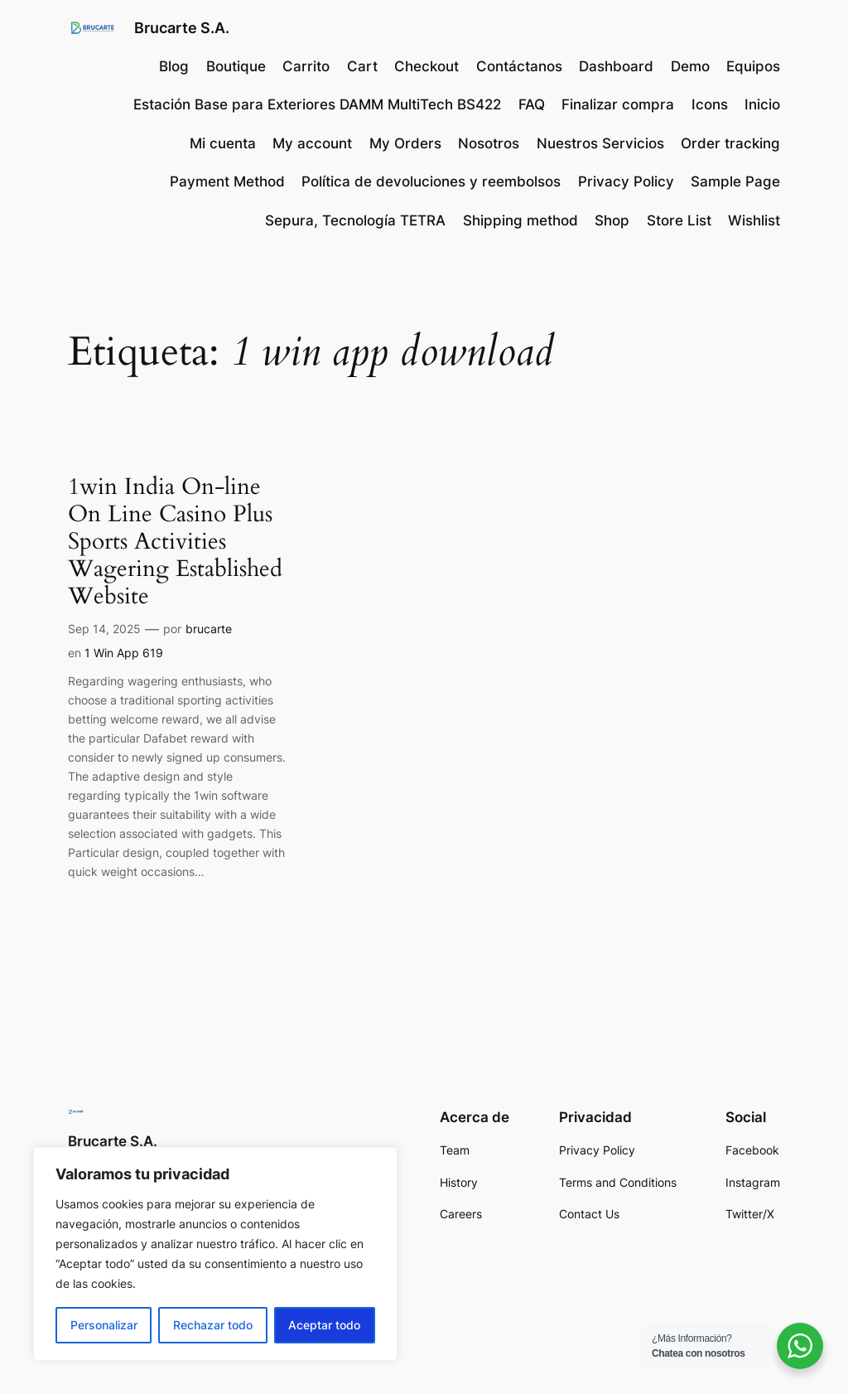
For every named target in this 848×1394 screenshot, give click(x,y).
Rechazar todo (213, 1325)
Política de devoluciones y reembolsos (431, 181)
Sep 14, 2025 (104, 629)
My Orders (405, 143)
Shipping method (520, 220)
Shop (612, 220)
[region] (215, 1254)
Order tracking (730, 143)
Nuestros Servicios (600, 143)
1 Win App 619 (123, 653)
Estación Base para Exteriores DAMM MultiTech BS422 (317, 104)
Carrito (306, 66)
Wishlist (754, 220)
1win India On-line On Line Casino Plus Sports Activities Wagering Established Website (175, 542)
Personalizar (103, 1325)
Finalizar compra (617, 104)
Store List (679, 220)
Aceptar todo (324, 1325)
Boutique (236, 66)
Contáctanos (519, 66)
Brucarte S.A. (181, 27)
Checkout (426, 66)
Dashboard (616, 66)
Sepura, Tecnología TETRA (355, 220)
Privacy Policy (626, 181)
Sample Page (735, 181)
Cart (362, 66)
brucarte (209, 629)
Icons (709, 104)
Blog (174, 66)
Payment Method (227, 181)
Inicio (762, 104)
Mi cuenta (223, 143)
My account (312, 143)
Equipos (753, 66)
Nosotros (488, 143)
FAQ (531, 104)
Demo (690, 66)
